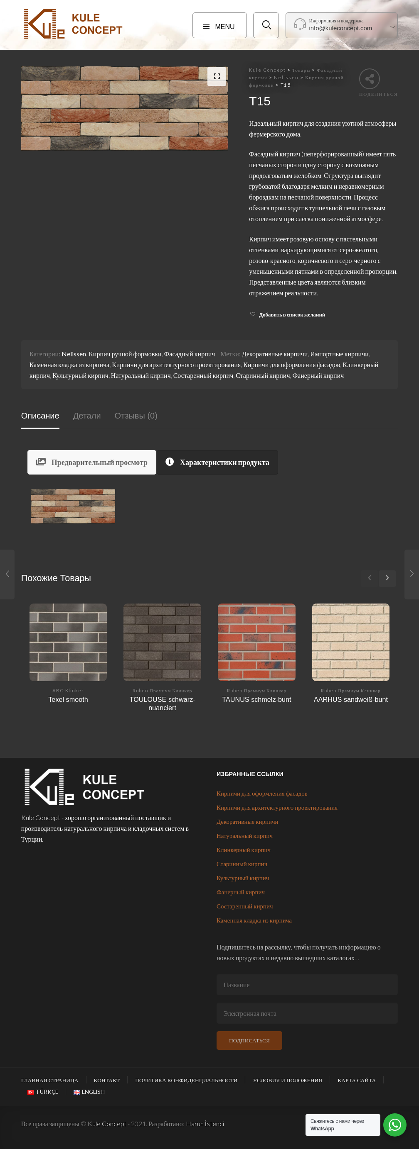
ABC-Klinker (68, 690)
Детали (87, 415)
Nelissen (74, 354)
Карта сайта (357, 1080)
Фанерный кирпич (318, 375)
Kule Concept (107, 1123)
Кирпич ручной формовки (125, 354)
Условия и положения (287, 1080)
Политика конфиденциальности (186, 1080)
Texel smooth (68, 699)
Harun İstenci (205, 1123)
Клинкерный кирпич (244, 849)
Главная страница (50, 1080)
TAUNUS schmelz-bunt (256, 699)
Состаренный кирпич (203, 375)
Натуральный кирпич (141, 375)
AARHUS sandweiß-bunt (351, 699)
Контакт (107, 1080)
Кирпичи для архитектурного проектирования (176, 364)
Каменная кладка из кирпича (70, 364)
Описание (40, 415)
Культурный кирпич (80, 375)
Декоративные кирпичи (275, 354)
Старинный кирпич (263, 375)
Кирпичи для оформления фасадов (291, 364)
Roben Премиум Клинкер (162, 690)
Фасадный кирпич (189, 354)
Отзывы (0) (136, 415)
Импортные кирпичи (339, 354)
